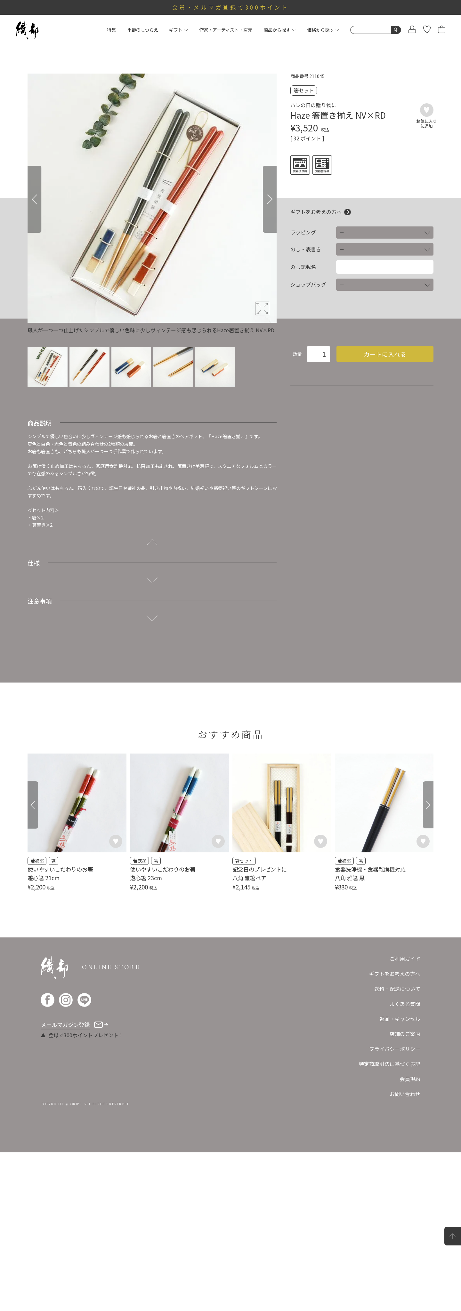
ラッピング (303, 232)
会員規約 (410, 1079)
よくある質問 (405, 1003)
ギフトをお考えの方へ (316, 212)
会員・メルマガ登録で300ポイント (230, 7)
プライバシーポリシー (394, 1049)
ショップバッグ (308, 285)
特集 (111, 29)
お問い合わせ (405, 1094)
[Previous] (34, 199)
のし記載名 (303, 267)
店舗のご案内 (405, 1034)
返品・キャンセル (399, 1019)
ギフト (178, 29)
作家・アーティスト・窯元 (225, 29)
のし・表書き (305, 249)
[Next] (270, 199)
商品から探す (279, 29)
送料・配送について (397, 988)
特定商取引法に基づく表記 (389, 1064)
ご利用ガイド (405, 958)
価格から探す (323, 29)
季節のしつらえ (142, 29)
